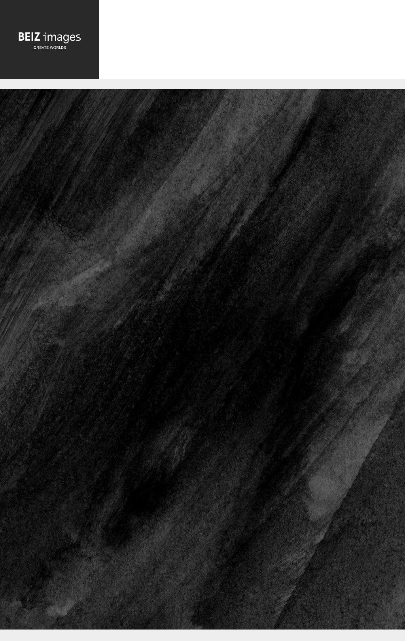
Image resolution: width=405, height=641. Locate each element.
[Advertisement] (252, 42)
